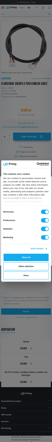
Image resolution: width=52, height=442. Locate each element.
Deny (26, 275)
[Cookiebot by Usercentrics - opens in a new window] (37, 164)
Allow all (26, 257)
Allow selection (26, 266)
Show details (37, 248)
